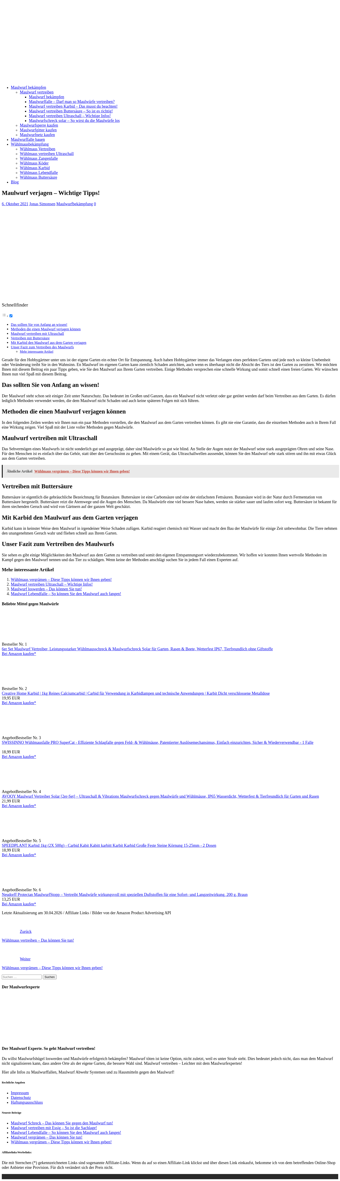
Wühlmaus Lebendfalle (39, 172)
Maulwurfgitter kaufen (38, 130)
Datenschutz (21, 1097)
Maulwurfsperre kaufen (39, 125)
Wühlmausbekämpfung (30, 144)
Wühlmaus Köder (34, 163)
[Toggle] (10, 315)
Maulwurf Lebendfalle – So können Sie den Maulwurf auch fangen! (66, 594)
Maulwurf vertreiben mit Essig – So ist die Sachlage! (54, 1128)
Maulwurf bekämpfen (28, 87)
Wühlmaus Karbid (35, 168)
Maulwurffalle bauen (28, 139)
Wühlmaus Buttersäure (38, 177)
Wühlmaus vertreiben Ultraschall (47, 153)
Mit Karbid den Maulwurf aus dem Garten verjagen (48, 343)
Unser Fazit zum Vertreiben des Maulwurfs (42, 347)
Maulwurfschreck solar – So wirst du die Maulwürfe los (74, 120)
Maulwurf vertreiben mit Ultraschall (37, 334)
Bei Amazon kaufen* (19, 653)
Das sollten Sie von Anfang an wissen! (39, 325)
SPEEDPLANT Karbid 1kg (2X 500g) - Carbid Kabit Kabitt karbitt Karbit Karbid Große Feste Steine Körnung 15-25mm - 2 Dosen (109, 845)
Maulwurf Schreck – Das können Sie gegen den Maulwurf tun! (62, 1123)
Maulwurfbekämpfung (74, 204)
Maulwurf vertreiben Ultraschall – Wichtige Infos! (70, 116)
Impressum (20, 1093)
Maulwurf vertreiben (36, 92)
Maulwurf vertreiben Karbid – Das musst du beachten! (73, 106)
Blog (15, 182)
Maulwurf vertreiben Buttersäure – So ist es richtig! (71, 111)
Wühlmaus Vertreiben (37, 149)
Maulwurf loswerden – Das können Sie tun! (46, 589)
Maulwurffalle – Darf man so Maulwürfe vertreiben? (72, 101)
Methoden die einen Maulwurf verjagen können (46, 329)
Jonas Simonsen (42, 204)
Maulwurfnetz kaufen (37, 134)
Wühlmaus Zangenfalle (39, 158)
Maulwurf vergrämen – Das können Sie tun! (47, 1137)
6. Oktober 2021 (15, 204)
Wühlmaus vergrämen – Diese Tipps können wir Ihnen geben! (61, 579)
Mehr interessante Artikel (36, 351)
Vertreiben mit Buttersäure (30, 338)
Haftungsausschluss (27, 1102)
